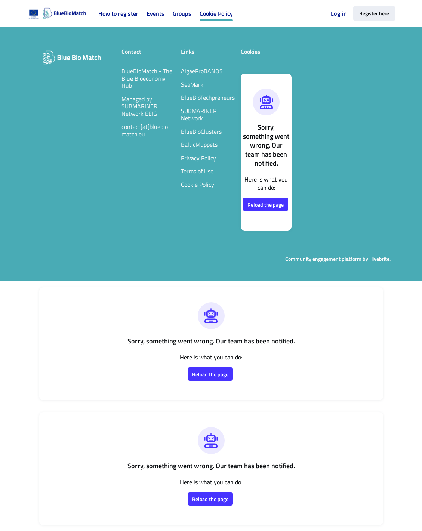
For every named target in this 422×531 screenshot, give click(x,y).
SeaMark (192, 84)
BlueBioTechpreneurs (208, 97)
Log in (339, 13)
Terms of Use (197, 171)
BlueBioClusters (201, 131)
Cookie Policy (197, 184)
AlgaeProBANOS (202, 71)
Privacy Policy (198, 158)
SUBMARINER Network (199, 114)
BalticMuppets (199, 144)
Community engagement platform (323, 259)
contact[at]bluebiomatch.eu (144, 130)
